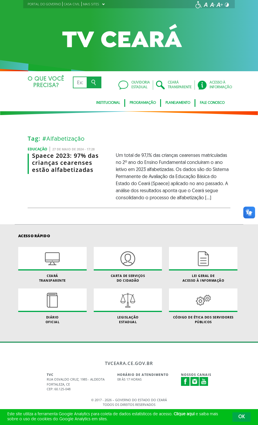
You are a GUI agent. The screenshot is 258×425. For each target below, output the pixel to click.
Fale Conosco (212, 103)
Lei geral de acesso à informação (203, 264)
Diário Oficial (52, 306)
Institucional (108, 103)
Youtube (204, 381)
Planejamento (177, 103)
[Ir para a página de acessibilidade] (198, 4)
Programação (143, 103)
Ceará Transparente (52, 264)
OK (241, 417)
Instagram (194, 381)
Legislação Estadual (128, 306)
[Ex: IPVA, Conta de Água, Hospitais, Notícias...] (80, 82)
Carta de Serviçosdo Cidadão (128, 264)
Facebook (185, 381)
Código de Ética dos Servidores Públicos (203, 306)
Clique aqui (184, 414)
